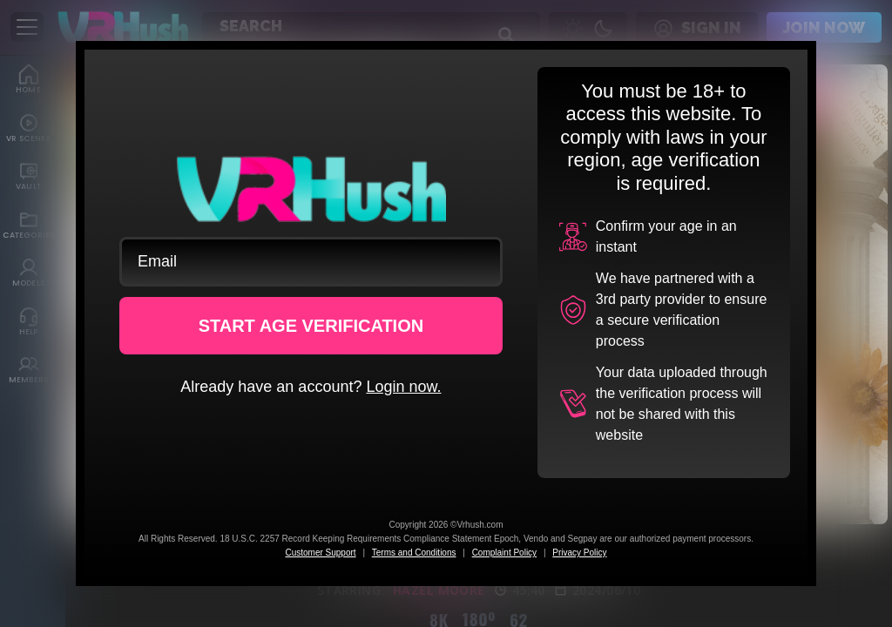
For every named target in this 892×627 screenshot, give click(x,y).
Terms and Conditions (414, 552)
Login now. (403, 386)
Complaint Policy (504, 552)
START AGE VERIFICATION (311, 325)
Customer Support (320, 552)
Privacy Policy (579, 552)
